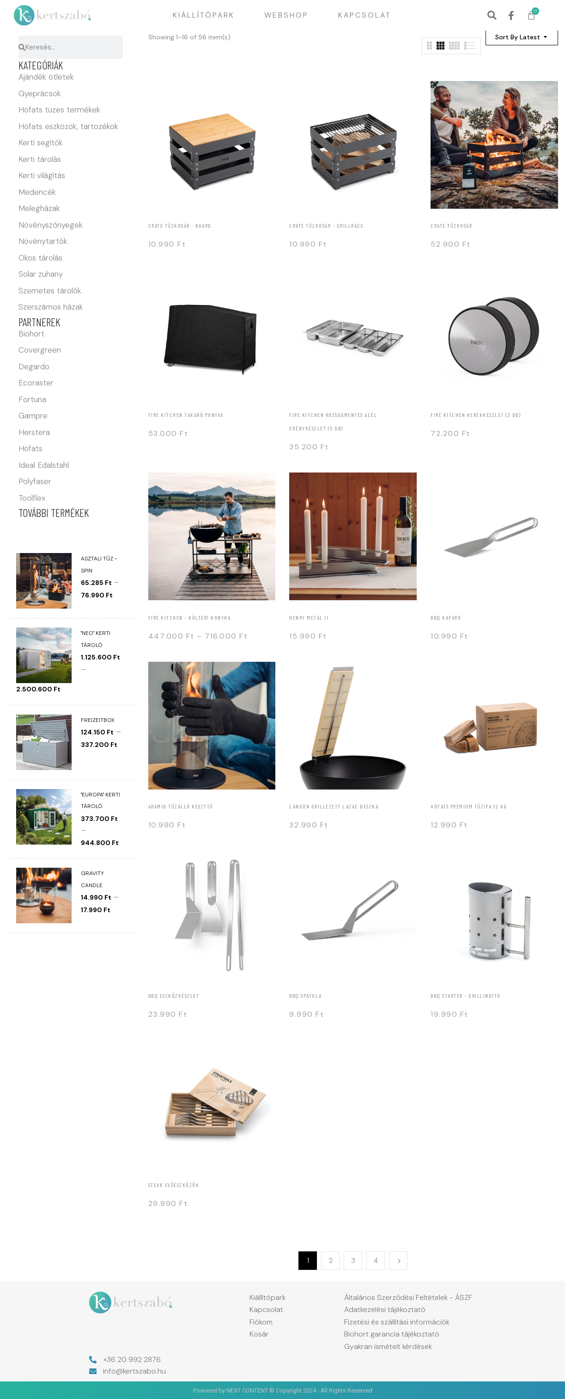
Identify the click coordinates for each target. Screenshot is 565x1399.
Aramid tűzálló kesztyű (180, 806)
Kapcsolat (364, 15)
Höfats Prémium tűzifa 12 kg (469, 806)
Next (398, 1260)
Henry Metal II (308, 617)
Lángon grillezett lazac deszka (333, 806)
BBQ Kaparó (446, 617)
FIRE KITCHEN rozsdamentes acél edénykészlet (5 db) (333, 421)
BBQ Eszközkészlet (174, 995)
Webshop (286, 15)
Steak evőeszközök (174, 1184)
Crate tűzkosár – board (180, 225)
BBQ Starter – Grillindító (466, 995)
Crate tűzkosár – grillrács (326, 225)
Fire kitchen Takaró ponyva (186, 414)
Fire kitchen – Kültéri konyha (189, 617)
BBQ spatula (305, 995)
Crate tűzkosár (451, 225)
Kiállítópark (204, 15)
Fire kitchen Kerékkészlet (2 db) (476, 414)
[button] (491, 15)
